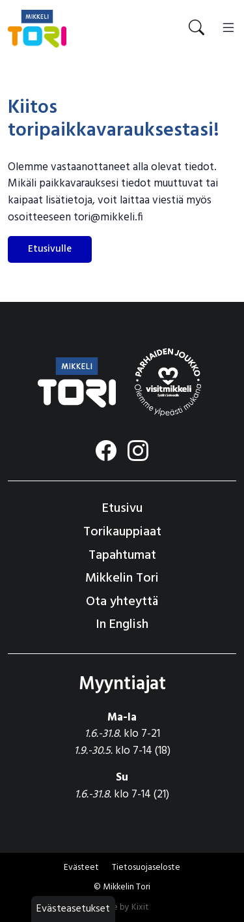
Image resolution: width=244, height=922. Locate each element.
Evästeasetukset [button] (73, 908)
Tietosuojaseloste (146, 867)
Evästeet (81, 867)
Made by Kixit (122, 907)
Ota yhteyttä (122, 601)
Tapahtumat (122, 555)
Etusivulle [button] (50, 249)
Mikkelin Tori (122, 578)
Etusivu (122, 508)
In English (122, 624)
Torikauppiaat (122, 532)
